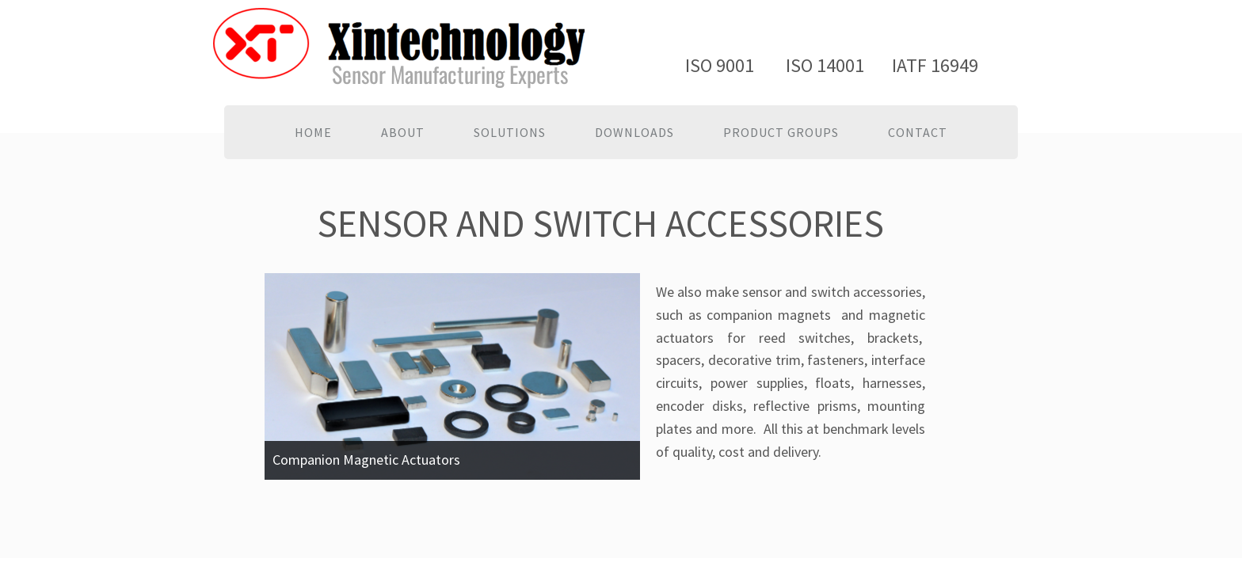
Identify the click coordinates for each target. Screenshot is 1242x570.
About (403, 132)
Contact (917, 132)
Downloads (634, 132)
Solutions (510, 132)
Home (313, 132)
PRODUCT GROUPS (781, 132)
